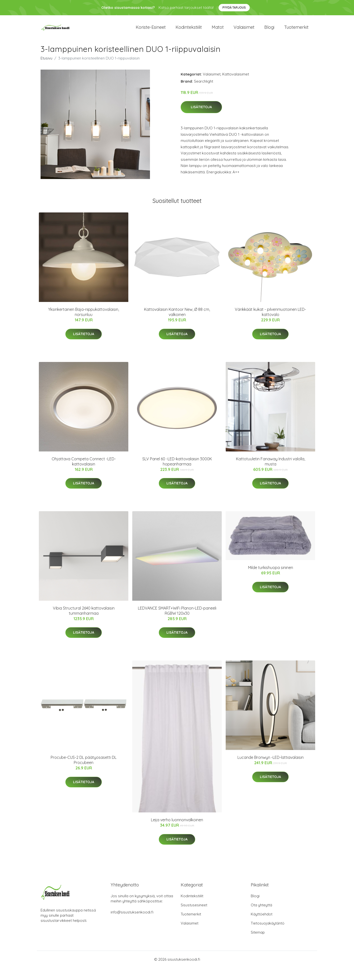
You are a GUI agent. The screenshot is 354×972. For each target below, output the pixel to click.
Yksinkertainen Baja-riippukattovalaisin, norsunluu (83, 316)
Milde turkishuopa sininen (270, 571)
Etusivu (46, 62)
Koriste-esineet (151, 29)
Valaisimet (244, 29)
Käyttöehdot (261, 918)
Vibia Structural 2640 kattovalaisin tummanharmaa (84, 615)
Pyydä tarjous (234, 7)
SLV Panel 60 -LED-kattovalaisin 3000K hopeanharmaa (177, 466)
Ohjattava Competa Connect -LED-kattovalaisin (84, 466)
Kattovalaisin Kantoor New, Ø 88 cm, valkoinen (177, 316)
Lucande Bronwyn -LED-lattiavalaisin (270, 761)
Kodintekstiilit (189, 29)
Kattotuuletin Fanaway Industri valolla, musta (270, 466)
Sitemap (258, 936)
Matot (218, 29)
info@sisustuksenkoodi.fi (132, 916)
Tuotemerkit (296, 29)
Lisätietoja (201, 111)
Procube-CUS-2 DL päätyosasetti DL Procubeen (84, 764)
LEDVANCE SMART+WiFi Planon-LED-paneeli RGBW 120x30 (177, 615)
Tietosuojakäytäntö (267, 927)
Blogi (269, 29)
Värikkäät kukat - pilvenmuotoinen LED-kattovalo (270, 316)
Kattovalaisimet (235, 78)
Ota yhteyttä (261, 909)
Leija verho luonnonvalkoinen (177, 824)
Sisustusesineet (194, 909)
